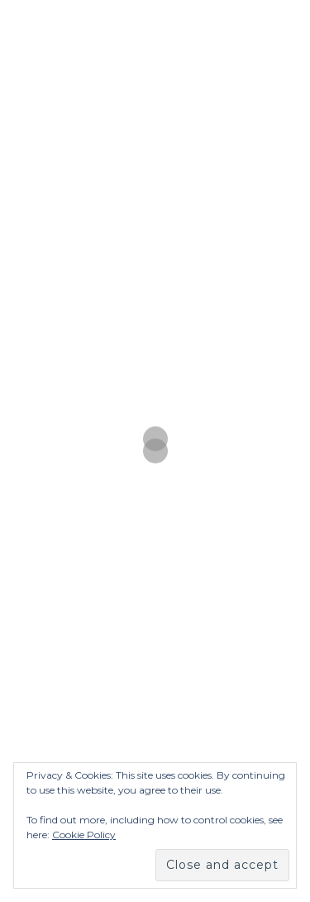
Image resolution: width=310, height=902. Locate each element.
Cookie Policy (84, 834)
